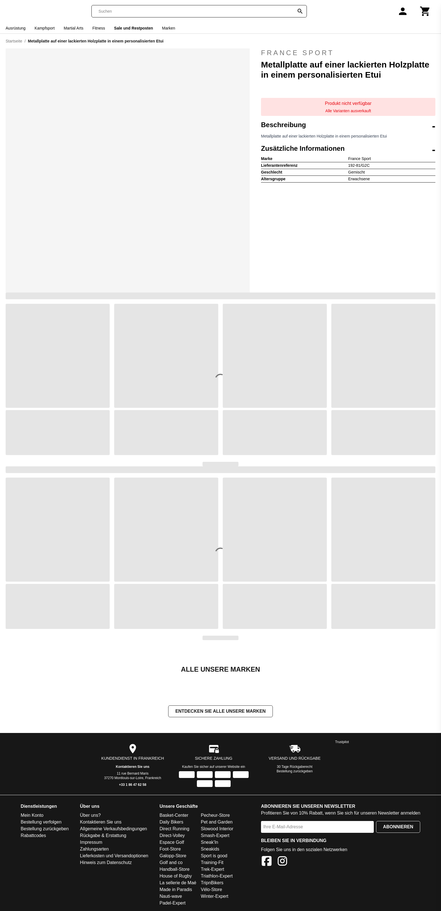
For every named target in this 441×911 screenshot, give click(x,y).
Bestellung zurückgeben (295, 772)
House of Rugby (175, 876)
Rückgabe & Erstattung (103, 836)
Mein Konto (32, 815)
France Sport (297, 53)
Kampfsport (45, 28)
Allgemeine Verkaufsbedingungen (113, 829)
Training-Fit (212, 863)
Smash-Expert (215, 836)
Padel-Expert (172, 903)
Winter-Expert (214, 896)
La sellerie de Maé (177, 883)
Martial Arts (73, 28)
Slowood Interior (217, 829)
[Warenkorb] (425, 11)
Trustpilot (342, 742)
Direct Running (174, 829)
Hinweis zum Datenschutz (106, 863)
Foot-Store (170, 849)
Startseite (14, 41)
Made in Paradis (175, 890)
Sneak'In (209, 842)
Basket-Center (173, 815)
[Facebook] (266, 862)
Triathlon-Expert (217, 876)
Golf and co (171, 863)
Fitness (98, 28)
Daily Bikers (171, 822)
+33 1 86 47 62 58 (132, 785)
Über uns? (90, 815)
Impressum (91, 842)
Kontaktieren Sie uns (132, 767)
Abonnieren (398, 827)
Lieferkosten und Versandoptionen (114, 856)
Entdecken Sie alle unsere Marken (220, 711)
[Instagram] (282, 862)
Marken (168, 28)
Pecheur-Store (215, 815)
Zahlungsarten (94, 849)
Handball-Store (174, 869)
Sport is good (214, 856)
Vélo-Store (211, 890)
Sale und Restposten (133, 28)
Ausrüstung (16, 28)
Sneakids (210, 849)
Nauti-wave (170, 896)
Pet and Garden (217, 822)
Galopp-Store (172, 856)
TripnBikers (212, 883)
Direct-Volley (172, 836)
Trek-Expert (212, 869)
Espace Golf (171, 842)
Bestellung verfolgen (41, 822)
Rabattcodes (33, 836)
